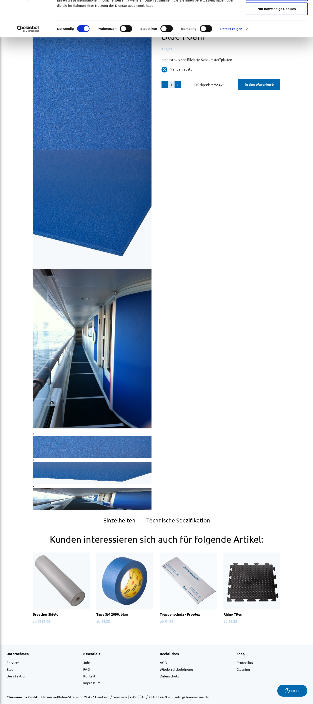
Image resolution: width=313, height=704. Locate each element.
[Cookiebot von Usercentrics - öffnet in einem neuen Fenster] (28, 60)
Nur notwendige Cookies (277, 40)
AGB (163, 662)
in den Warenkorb (259, 84)
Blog (10, 669)
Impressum (91, 682)
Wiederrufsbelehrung (176, 669)
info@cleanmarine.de (192, 697)
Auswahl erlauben (277, 26)
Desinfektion (16, 676)
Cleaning (243, 669)
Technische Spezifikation (178, 520)
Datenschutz (169, 676)
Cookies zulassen (276, 11)
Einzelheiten (119, 520)
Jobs (86, 662)
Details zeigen (231, 60)
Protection (244, 662)
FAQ (86, 669)
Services (13, 662)
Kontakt (89, 676)
